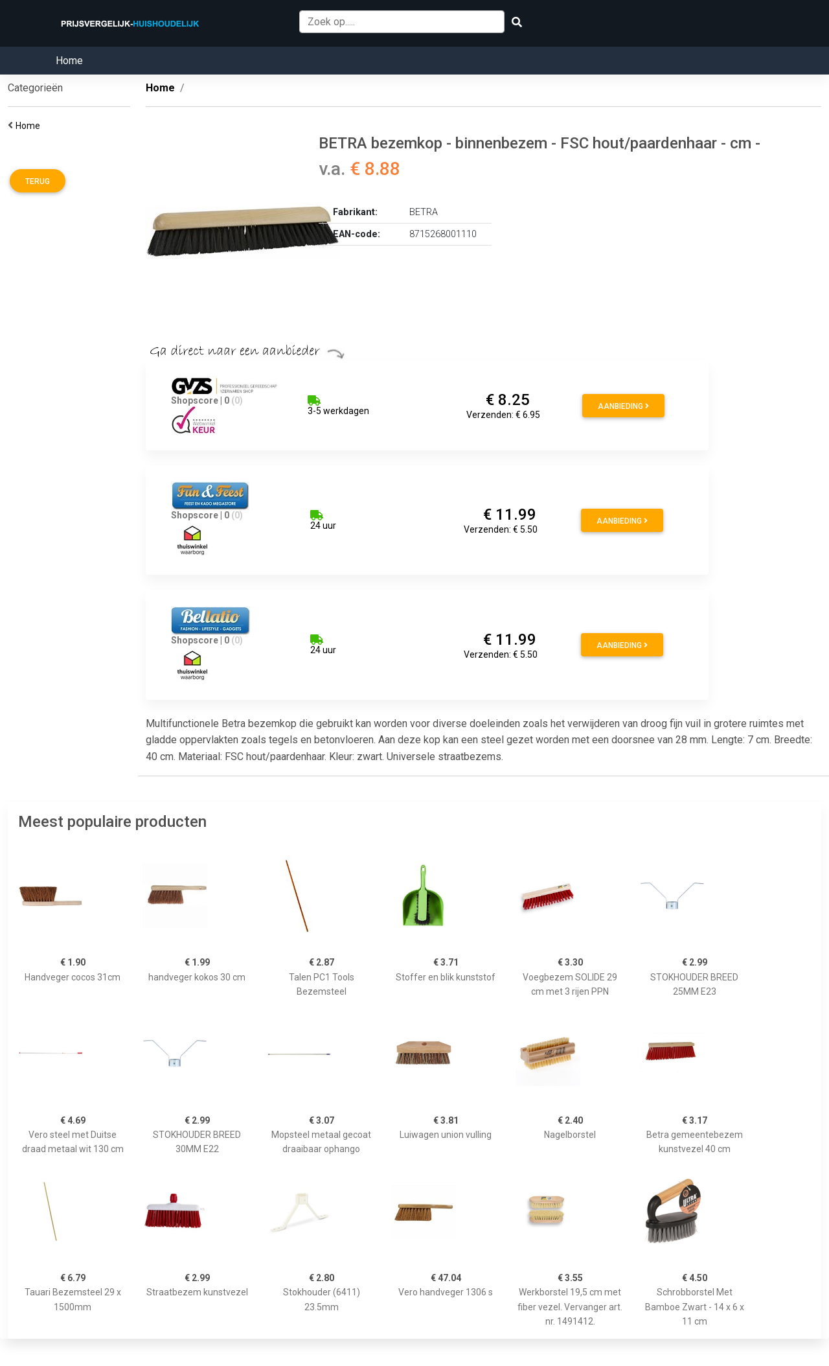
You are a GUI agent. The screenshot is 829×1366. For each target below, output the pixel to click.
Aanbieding (623, 406)
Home (69, 60)
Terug (37, 181)
